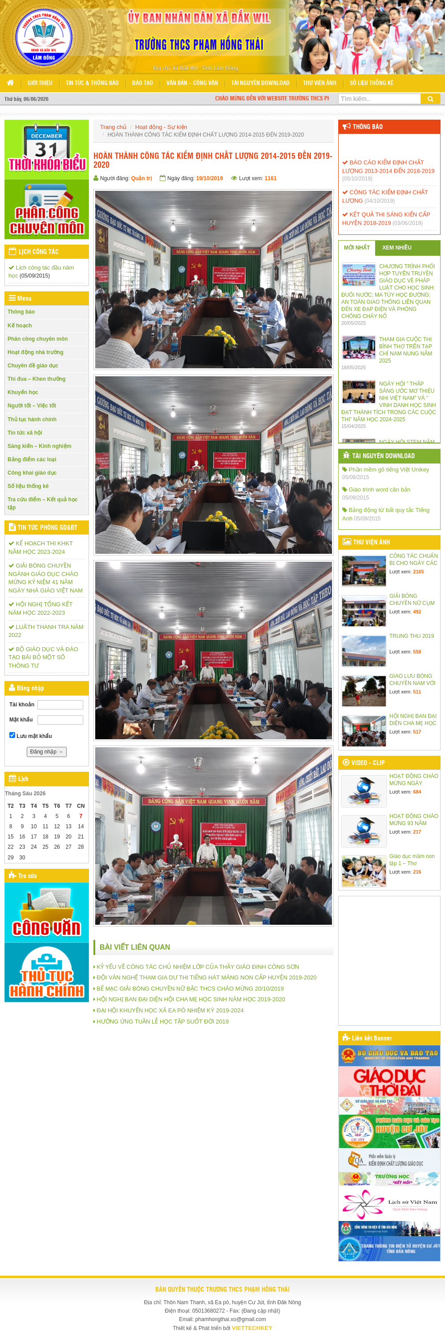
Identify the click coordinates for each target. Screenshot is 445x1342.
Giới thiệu (40, 83)
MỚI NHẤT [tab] (357, 248)
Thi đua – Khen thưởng (36, 379)
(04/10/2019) (379, 205)
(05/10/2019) (357, 183)
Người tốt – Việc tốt (32, 406)
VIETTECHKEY (252, 1328)
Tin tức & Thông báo (92, 83)
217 (417, 831)
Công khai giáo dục (32, 473)
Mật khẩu (21, 720)
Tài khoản (21, 704)
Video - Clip (368, 763)
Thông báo (21, 312)
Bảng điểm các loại (32, 459)
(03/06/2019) (407, 227)
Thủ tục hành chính (32, 419)
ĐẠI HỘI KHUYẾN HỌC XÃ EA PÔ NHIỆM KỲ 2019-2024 (170, 1010)
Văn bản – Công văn (192, 83)
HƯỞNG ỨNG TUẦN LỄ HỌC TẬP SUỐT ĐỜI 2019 (163, 1021)
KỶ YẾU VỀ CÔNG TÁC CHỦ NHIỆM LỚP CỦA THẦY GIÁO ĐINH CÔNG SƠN (198, 966)
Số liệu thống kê (371, 83)
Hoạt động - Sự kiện (161, 127)
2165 (418, 571)
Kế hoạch (20, 325)
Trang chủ (113, 127)
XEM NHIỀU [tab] (397, 248)
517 (417, 731)
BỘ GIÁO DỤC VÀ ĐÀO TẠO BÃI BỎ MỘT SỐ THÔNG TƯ (43, 657)
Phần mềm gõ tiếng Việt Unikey (385, 469)
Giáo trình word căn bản (376, 489)
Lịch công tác (39, 252)
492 (417, 611)
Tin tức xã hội (25, 433)
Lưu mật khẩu (30, 735)
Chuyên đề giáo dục (33, 366)
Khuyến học (23, 392)
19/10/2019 (209, 178)
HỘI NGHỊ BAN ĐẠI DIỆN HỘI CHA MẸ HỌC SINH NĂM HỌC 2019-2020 (191, 999)
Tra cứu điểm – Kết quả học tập (42, 503)
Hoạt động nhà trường (36, 352)
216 (417, 872)
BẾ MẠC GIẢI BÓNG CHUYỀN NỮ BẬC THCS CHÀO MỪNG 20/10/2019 (190, 988)
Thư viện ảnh (319, 83)
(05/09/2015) (35, 276)
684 (417, 791)
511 (417, 691)
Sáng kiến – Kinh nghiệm (39, 446)
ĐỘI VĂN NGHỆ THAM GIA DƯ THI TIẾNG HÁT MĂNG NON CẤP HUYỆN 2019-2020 (206, 977)
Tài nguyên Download (260, 83)
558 (417, 651)
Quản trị (141, 178)
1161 (271, 178)
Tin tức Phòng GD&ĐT (47, 528)
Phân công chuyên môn (38, 339)
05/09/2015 (355, 477)
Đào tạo (142, 83)
